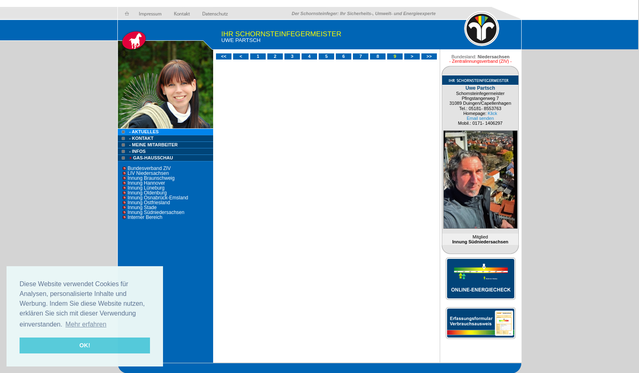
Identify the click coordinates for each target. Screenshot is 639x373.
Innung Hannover (146, 183)
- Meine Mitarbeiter (153, 144)
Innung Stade (142, 207)
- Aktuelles (143, 131)
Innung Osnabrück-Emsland (158, 198)
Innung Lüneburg (146, 188)
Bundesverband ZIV (149, 168)
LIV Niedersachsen (148, 173)
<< (224, 56)
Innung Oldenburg (147, 193)
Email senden (480, 118)
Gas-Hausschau (150, 157)
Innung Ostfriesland (149, 202)
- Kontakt (141, 138)
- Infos (137, 151)
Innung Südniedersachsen (156, 212)
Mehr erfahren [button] (86, 324)
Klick (492, 113)
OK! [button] (84, 345)
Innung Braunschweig (151, 178)
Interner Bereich (145, 217)
